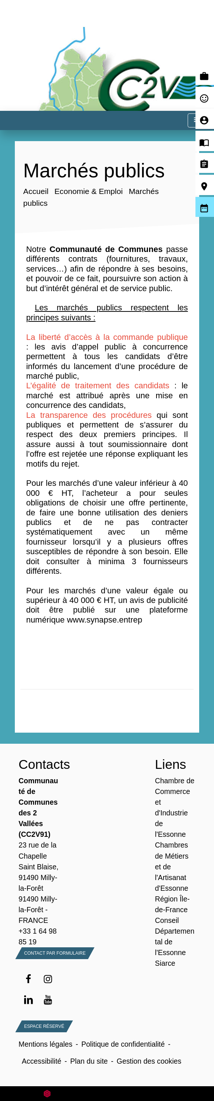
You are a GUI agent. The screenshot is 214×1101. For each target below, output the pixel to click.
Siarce (165, 963)
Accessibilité (42, 1061)
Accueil (36, 191)
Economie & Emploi (89, 191)
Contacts (39, 764)
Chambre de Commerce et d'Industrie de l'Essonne (175, 807)
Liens (170, 764)
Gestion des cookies (149, 1061)
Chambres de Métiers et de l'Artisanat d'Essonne (171, 866)
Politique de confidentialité (123, 1044)
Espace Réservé (44, 1026)
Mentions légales (45, 1044)
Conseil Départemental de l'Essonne (175, 936)
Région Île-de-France (172, 904)
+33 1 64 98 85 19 (38, 936)
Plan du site (89, 1061)
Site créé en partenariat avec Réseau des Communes (107, 1093)
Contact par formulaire (55, 953)
